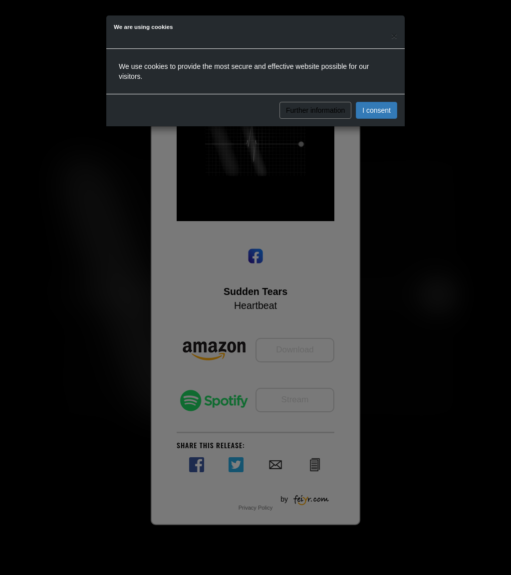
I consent (376, 110)
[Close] (394, 35)
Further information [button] (315, 110)
